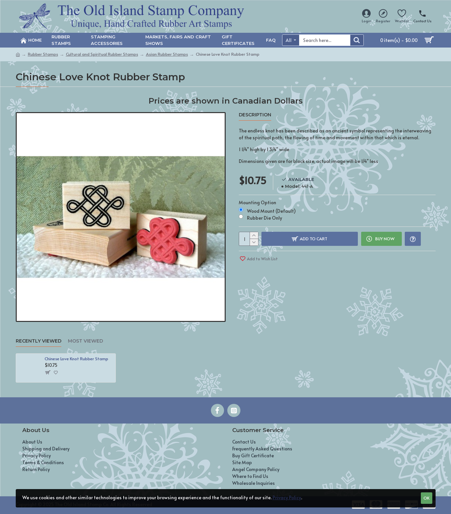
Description (255, 115)
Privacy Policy (287, 497)
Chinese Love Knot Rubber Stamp (76, 359)
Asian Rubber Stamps (167, 54)
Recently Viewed (38, 341)
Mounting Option (257, 201)
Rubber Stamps (43, 54)
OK (426, 498)
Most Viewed (85, 341)
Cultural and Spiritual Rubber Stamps (102, 54)
